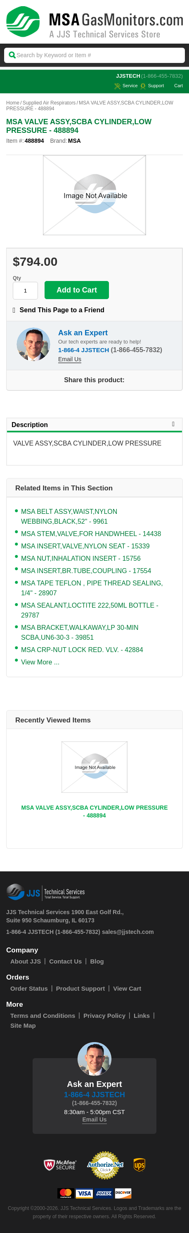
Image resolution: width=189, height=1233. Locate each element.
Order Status (29, 988)
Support (152, 85)
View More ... (40, 662)
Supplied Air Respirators (49, 103)
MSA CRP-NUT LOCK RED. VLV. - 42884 (82, 649)
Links (142, 1015)
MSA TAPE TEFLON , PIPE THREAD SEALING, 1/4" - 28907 (92, 588)
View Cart (127, 988)
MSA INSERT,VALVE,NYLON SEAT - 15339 (85, 546)
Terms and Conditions (42, 1015)
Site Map (23, 1025)
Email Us (69, 359)
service (126, 85)
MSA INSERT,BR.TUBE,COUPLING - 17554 (86, 570)
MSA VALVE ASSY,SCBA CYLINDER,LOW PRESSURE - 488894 (94, 811)
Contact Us (65, 961)
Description (94, 424)
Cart (174, 85)
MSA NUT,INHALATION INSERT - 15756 (81, 558)
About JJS (25, 961)
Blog (97, 961)
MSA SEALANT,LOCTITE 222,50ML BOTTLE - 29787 (89, 610)
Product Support (80, 988)
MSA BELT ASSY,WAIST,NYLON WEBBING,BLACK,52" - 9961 (69, 516)
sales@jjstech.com (128, 932)
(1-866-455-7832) (162, 76)
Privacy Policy (104, 1015)
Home (12, 103)
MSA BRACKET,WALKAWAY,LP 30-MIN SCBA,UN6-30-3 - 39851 (80, 632)
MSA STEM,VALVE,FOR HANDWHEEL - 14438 (91, 533)
